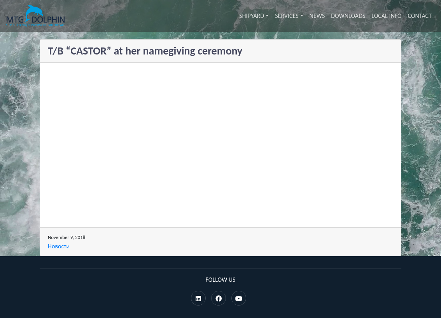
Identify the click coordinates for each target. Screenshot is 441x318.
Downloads (348, 15)
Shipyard (251, 15)
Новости (59, 246)
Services (286, 15)
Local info (386, 15)
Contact (420, 15)
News (317, 15)
